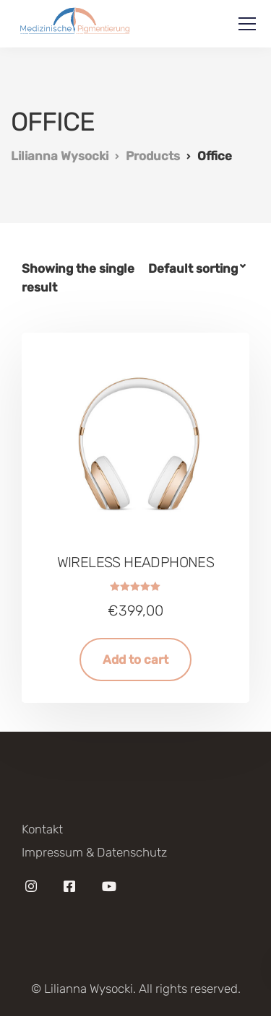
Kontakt (42, 829)
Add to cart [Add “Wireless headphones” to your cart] (135, 659)
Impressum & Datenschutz (94, 852)
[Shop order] (198, 269)
